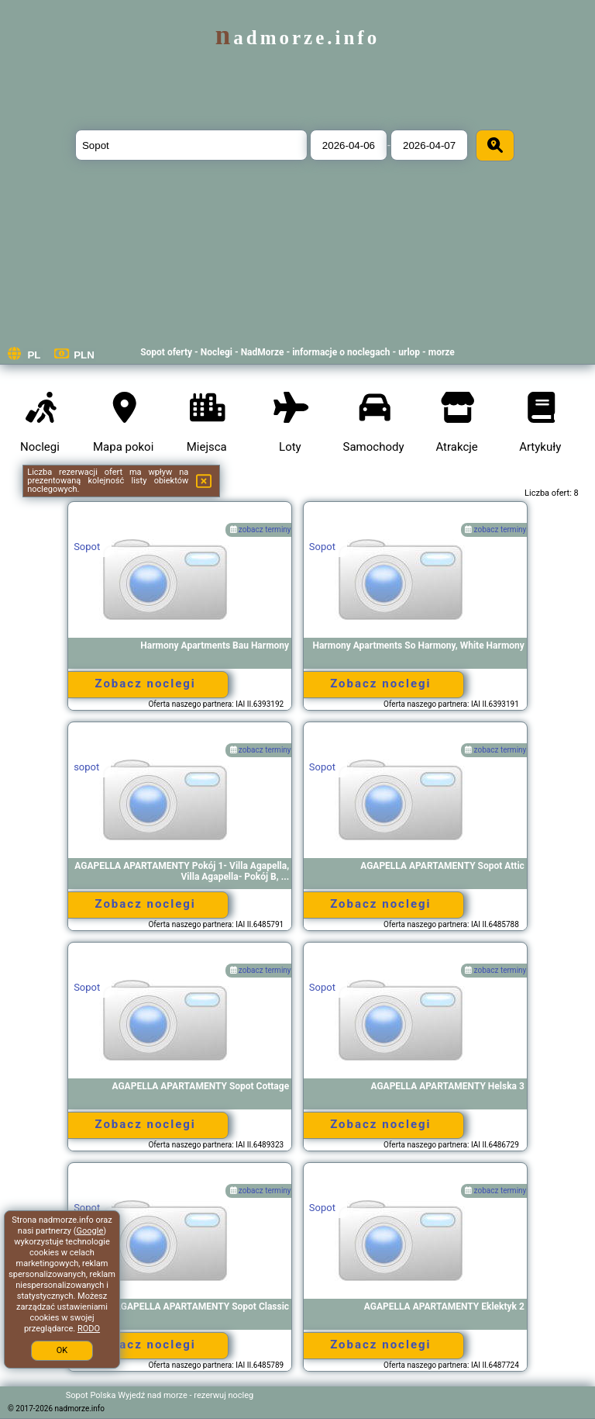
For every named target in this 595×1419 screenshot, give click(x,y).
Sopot (87, 546)
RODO (88, 1329)
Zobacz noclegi (145, 683)
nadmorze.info (297, 37)
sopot (86, 767)
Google (90, 1231)
